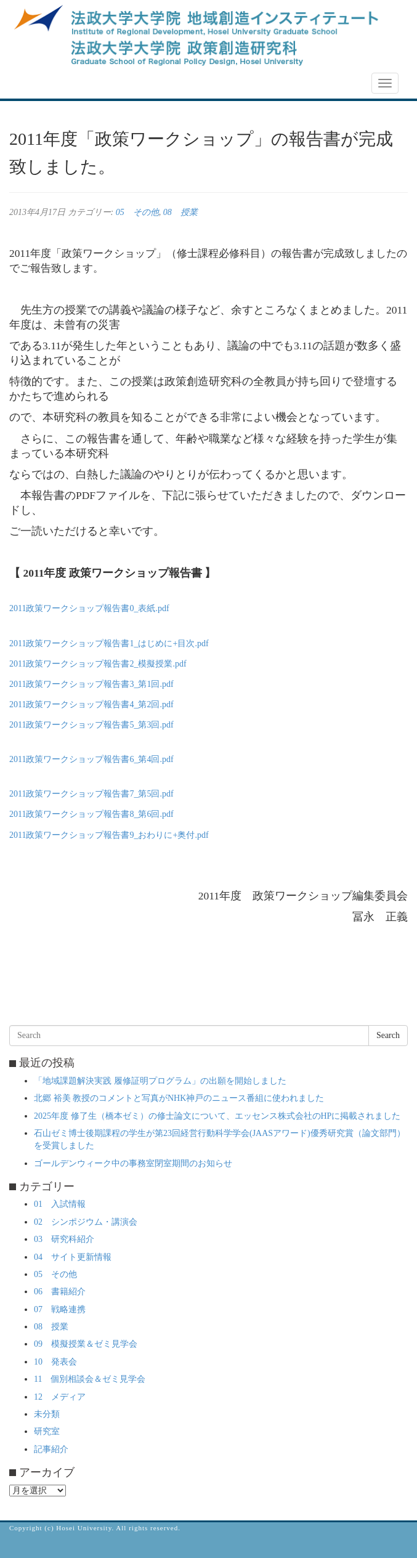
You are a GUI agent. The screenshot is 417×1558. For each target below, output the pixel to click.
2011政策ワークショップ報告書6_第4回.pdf (91, 759)
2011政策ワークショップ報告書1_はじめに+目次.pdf (109, 643)
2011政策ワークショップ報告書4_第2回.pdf (91, 704)
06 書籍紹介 (60, 1291)
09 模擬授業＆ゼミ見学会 (85, 1344)
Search (388, 1035)
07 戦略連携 (60, 1309)
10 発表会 (55, 1361)
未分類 (47, 1414)
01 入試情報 (60, 1204)
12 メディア (60, 1397)
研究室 (47, 1431)
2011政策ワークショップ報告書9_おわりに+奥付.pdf (109, 835)
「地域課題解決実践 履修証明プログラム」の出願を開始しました (160, 1080)
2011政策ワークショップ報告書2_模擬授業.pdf (98, 663)
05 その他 (137, 212)
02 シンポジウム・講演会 (85, 1222)
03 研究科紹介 (64, 1239)
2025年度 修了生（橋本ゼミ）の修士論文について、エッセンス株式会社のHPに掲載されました (217, 1116)
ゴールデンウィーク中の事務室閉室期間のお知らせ (133, 1163)
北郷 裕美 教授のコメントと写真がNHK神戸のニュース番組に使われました (179, 1098)
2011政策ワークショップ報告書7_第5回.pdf (91, 793)
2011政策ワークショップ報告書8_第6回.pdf (91, 814)
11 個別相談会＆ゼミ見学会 (89, 1379)
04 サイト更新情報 (72, 1257)
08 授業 (180, 212)
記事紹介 (51, 1449)
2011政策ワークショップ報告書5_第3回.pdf (91, 724)
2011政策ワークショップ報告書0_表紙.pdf (89, 608)
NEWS (29, 83)
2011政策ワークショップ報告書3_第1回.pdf (91, 684)
